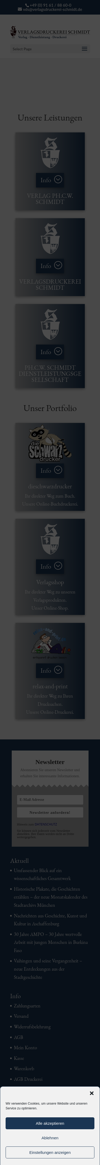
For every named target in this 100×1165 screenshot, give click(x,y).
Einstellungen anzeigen (50, 1152)
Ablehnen (50, 1138)
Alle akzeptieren (50, 1123)
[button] (91, 1093)
